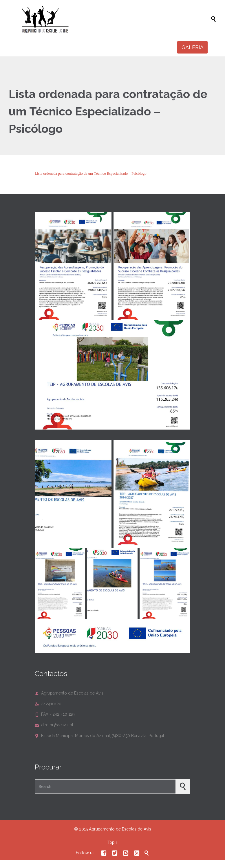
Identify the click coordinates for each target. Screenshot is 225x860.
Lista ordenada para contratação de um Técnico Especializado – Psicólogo (91, 173)
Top (111, 842)
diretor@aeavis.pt (54, 725)
